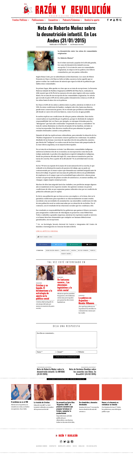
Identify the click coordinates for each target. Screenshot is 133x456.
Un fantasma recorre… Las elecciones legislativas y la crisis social (65, 285)
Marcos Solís (66, 250)
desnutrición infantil (52, 250)
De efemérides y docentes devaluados (88, 403)
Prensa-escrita (78, 44)
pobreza (92, 250)
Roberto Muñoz (66, 253)
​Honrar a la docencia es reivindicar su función (110, 403)
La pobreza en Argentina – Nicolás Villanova (87, 300)
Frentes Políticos (19, 20)
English (82, 446)
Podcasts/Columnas (71, 20)
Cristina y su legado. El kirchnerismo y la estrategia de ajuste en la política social (44, 291)
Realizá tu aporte (92, 20)
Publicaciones (38, 20)
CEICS (75, 446)
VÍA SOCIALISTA (91, 446)
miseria (74, 250)
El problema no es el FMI (19, 402)
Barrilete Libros (64, 446)
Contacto (52, 446)
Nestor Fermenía (83, 250)
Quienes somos (41, 446)
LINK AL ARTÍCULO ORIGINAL (47, 231)
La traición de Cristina (42, 402)
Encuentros (53, 20)
